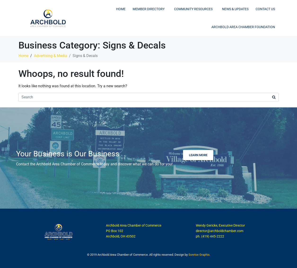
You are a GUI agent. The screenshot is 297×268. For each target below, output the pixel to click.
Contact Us (265, 9)
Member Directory (149, 9)
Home (121, 9)
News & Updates (235, 9)
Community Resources (193, 9)
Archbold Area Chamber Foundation (243, 27)
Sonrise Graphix (199, 254)
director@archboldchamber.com (219, 231)
